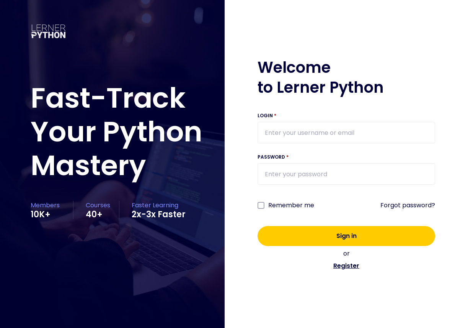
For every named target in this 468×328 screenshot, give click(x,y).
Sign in (346, 235)
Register (346, 265)
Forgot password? (407, 205)
